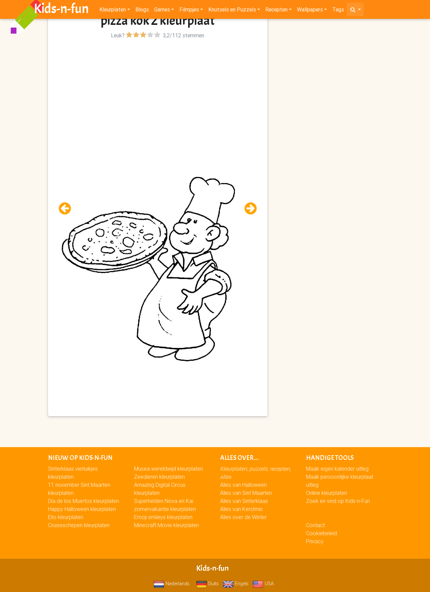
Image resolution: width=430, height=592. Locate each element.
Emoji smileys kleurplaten (163, 517)
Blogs (142, 10)
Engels (236, 584)
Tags (338, 10)
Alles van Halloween (243, 484)
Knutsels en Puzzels (232, 10)
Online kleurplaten (326, 492)
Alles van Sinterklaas (244, 501)
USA (263, 584)
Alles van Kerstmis (241, 509)
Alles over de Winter (243, 517)
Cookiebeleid (321, 533)
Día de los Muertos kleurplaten (83, 501)
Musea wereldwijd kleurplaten (168, 468)
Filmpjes (189, 10)
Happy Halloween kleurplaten (82, 509)
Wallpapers (310, 10)
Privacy (315, 541)
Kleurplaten (112, 10)
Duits (207, 584)
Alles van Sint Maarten (246, 492)
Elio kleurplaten (65, 517)
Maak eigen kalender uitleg (337, 468)
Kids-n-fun (61, 10)
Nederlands (171, 584)
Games (162, 10)
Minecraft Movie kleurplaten (166, 525)
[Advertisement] (158, 88)
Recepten (276, 10)
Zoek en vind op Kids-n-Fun (338, 501)
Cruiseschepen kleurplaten (79, 525)
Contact (315, 525)
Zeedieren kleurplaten (159, 476)
